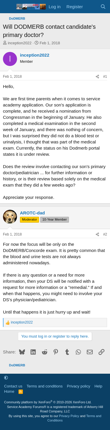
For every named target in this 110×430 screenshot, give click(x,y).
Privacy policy (78, 386)
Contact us (13, 386)
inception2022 (20, 43)
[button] (6, 378)
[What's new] (91, 6)
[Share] (97, 76)
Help (98, 386)
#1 (105, 77)
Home (9, 391)
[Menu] (8, 7)
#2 (105, 234)
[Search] (103, 6)
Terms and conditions (45, 386)
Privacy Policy (69, 416)
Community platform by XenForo (48, 402)
